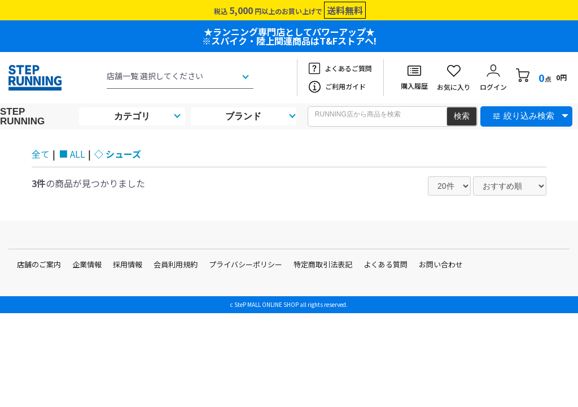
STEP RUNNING (22, 116)
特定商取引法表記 (323, 264)
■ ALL (72, 154)
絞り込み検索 (528, 115)
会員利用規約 (176, 264)
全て (41, 154)
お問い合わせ (441, 264)
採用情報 (127, 264)
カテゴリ (132, 116)
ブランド (243, 116)
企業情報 (87, 264)
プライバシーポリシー (245, 264)
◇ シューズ (117, 154)
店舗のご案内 (39, 264)
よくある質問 (386, 264)
